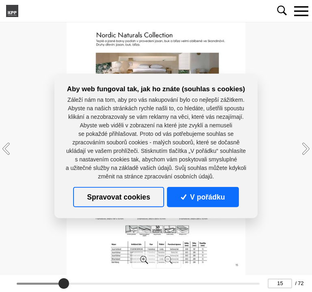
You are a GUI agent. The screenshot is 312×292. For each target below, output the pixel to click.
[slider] (63, 283)
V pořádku (203, 197)
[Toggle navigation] (301, 11)
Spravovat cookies (118, 197)
